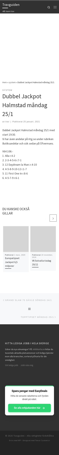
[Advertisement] (29, 44)
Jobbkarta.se (38, 349)
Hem (4, 82)
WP (19, 440)
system (12, 82)
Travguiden (19, 435)
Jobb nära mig (27, 365)
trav (7, 122)
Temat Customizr (42, 440)
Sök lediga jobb (11, 365)
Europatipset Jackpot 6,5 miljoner (12, 262)
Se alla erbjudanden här (29, 407)
